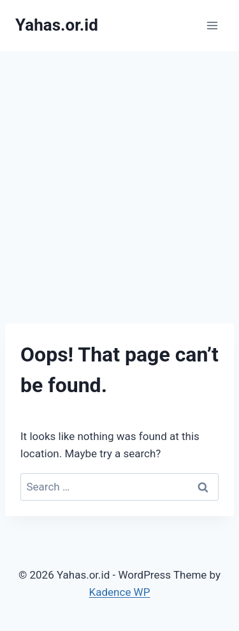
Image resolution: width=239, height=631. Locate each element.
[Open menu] (212, 25)
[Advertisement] (119, 177)
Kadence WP (119, 592)
